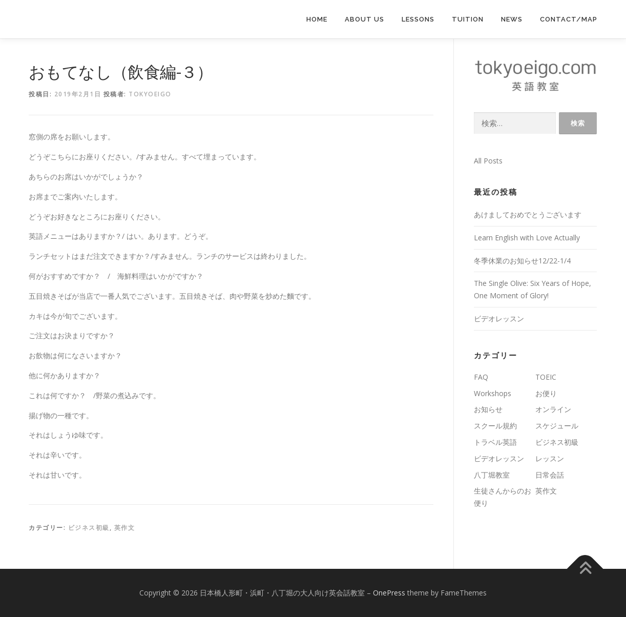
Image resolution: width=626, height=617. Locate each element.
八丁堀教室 (492, 475)
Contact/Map (568, 19)
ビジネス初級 (89, 527)
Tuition (468, 19)
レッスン (549, 458)
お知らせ (488, 409)
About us (364, 19)
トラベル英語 (495, 442)
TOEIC (545, 377)
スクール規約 (495, 425)
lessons (418, 19)
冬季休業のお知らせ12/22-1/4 (522, 260)
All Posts (488, 161)
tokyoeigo (150, 94)
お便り (546, 393)
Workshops (492, 393)
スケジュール (556, 425)
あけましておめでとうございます (527, 214)
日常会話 (549, 475)
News (512, 19)
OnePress (389, 593)
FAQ (481, 377)
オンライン (553, 409)
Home (316, 19)
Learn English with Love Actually (527, 237)
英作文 (124, 527)
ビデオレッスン (499, 318)
